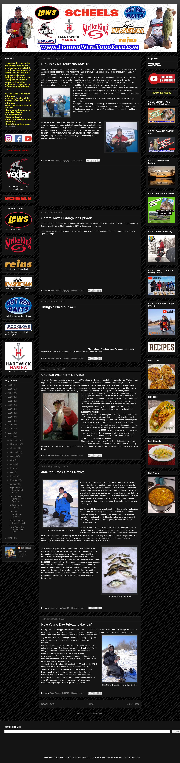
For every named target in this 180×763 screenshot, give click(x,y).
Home (91, 704)
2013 (10, 437)
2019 (10, 413)
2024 (10, 393)
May (12, 468)
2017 (10, 421)
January (14, 484)
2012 (10, 538)
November (15, 444)
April (12, 472)
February (14, 480)
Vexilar (103, 430)
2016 (10, 425)
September (15, 452)
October (14, 448)
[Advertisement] (90, 185)
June (12, 464)
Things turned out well (58, 307)
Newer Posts (47, 704)
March (13, 476)
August (13, 456)
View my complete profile (22, 554)
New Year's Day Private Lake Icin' (66, 624)
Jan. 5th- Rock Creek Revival (63, 472)
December (15, 440)
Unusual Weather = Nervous (62, 375)
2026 (10, 385)
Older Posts (133, 704)
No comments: (77, 290)
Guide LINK (10, 126)
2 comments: (77, 160)
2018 (10, 417)
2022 (10, 401)
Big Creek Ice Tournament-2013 (65, 64)
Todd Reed (26, 548)
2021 (10, 405)
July (12, 460)
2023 (10, 397)
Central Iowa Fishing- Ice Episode (67, 218)
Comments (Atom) (95, 713)
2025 (10, 389)
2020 (10, 409)
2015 (10, 429)
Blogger (136, 757)
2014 (10, 433)
